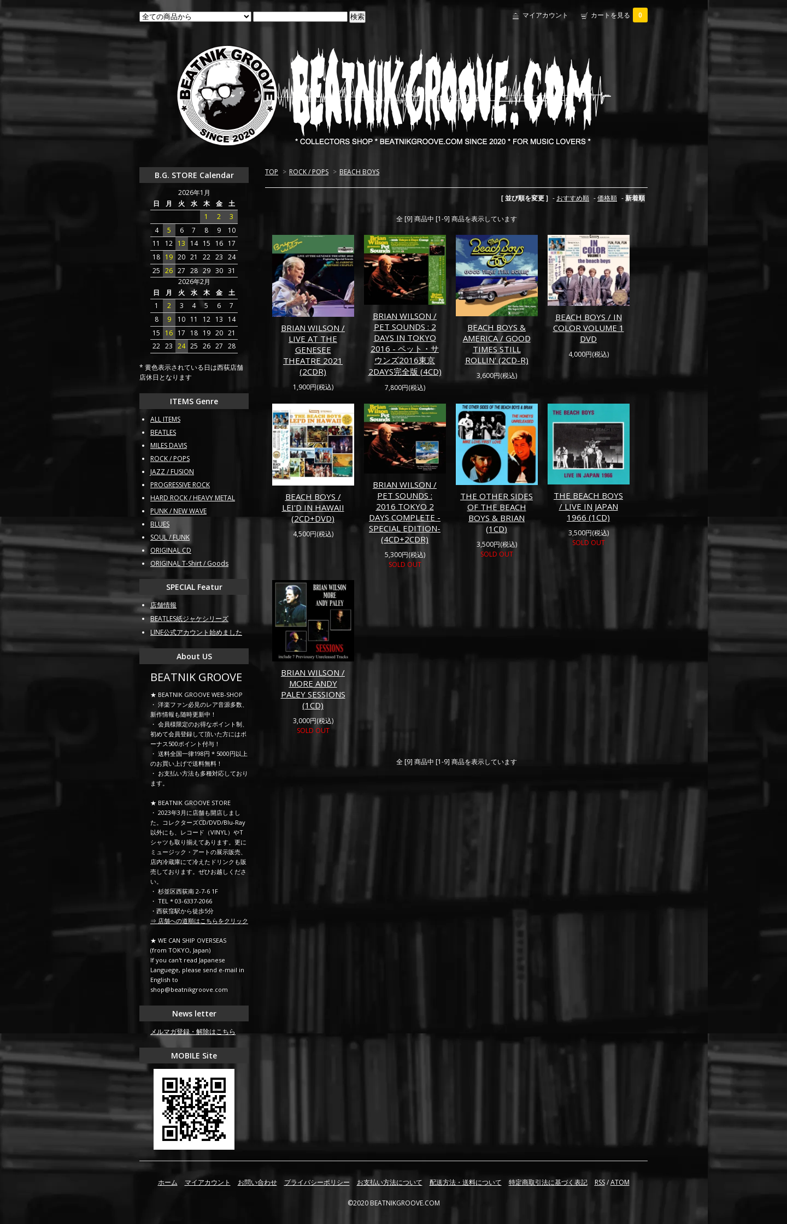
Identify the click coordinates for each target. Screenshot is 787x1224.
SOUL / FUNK (170, 537)
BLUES (159, 524)
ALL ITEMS (165, 419)
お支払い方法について (389, 1182)
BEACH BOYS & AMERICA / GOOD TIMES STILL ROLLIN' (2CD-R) (497, 343)
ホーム (168, 1182)
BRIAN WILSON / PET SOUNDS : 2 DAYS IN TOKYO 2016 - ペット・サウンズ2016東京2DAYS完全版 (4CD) (405, 343)
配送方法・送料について (466, 1182)
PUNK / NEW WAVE (178, 511)
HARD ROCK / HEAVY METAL (192, 497)
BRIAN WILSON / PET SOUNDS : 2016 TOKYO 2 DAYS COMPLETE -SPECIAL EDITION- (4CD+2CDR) (405, 512)
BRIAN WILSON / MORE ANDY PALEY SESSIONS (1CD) (313, 689)
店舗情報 (163, 605)
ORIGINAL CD (170, 550)
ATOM (620, 1182)
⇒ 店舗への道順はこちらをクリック (199, 920)
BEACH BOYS (359, 171)
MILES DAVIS (168, 445)
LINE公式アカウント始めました (196, 632)
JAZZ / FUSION (172, 471)
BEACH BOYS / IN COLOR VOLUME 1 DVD (588, 327)
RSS (600, 1182)
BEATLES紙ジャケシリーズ (189, 618)
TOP (271, 171)
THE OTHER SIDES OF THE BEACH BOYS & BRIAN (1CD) (496, 512)
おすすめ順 (572, 198)
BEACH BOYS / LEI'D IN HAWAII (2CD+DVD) (313, 507)
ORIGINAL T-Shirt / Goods (189, 563)
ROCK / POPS (308, 171)
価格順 (607, 198)
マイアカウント (545, 15)
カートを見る (619, 15)
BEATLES (163, 432)
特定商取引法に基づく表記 (548, 1182)
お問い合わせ (257, 1182)
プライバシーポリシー (317, 1182)
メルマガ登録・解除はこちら (193, 1031)
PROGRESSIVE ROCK (180, 484)
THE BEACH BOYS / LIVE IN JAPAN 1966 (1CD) (588, 506)
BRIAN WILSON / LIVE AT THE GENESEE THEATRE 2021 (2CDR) (313, 349)
